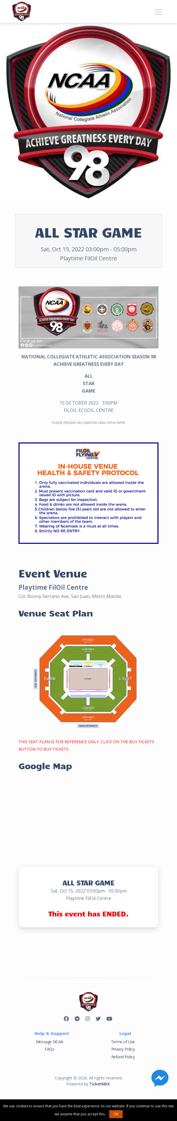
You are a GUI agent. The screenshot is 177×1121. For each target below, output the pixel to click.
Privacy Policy (123, 1049)
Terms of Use (123, 1041)
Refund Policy (123, 1056)
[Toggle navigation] (158, 11)
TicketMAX (99, 1084)
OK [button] (116, 1114)
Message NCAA (49, 1041)
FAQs (49, 1049)
